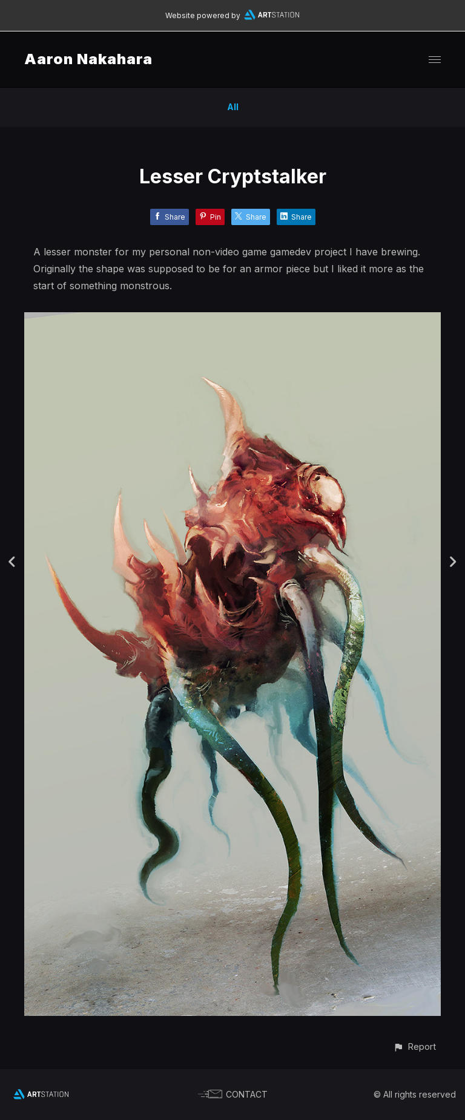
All (233, 107)
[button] (414, 1046)
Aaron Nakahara (88, 59)
